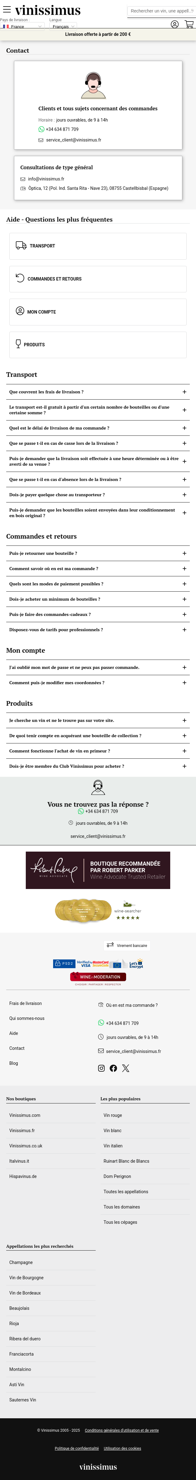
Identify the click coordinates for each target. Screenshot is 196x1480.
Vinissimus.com (24, 1115)
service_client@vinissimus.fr (73, 139)
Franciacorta (21, 1354)
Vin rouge (113, 1115)
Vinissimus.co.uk (25, 1145)
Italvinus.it (19, 1161)
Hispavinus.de (23, 1176)
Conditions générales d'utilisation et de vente (122, 1430)
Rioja (14, 1323)
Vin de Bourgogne (26, 1277)
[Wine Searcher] (98, 910)
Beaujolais (19, 1308)
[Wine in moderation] (98, 979)
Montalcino (20, 1369)
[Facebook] (115, 1069)
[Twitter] (127, 1069)
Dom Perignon (117, 1176)
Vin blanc (112, 1130)
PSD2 (64, 963)
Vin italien (113, 1145)
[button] (174, 24)
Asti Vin (16, 1384)
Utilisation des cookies (122, 1448)
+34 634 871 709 (62, 129)
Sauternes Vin (22, 1399)
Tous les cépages (120, 1222)
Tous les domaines (122, 1206)
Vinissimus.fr (22, 1130)
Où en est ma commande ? (132, 1005)
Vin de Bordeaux (25, 1292)
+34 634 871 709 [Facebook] (122, 1023)
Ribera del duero (25, 1338)
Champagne (21, 1262)
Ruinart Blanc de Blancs (126, 1161)
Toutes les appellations (126, 1191)
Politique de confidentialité (77, 1448)
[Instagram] (102, 1069)
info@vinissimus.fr (46, 178)
